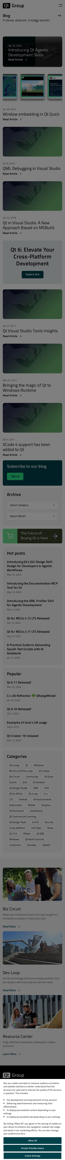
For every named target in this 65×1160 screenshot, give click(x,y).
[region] (32, 1119)
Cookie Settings (32, 1155)
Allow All (32, 1140)
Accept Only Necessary (32, 1148)
